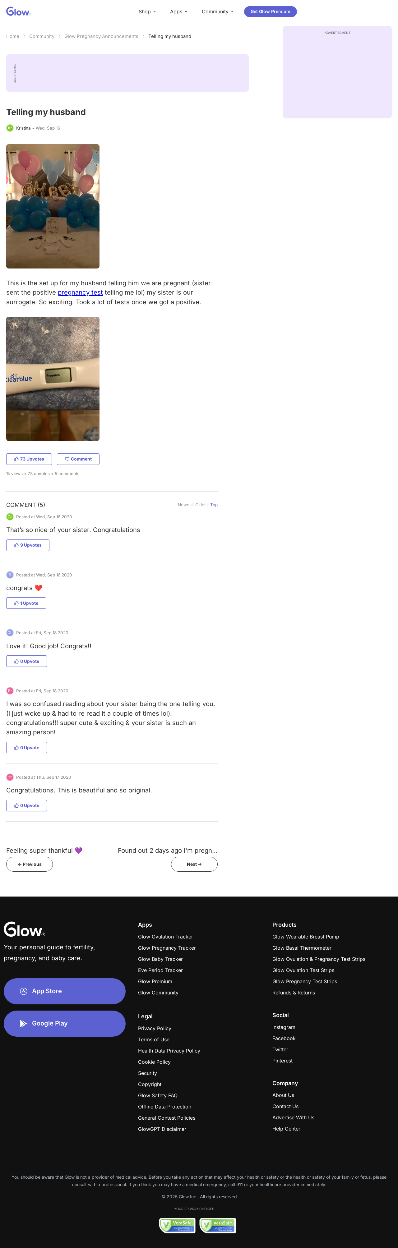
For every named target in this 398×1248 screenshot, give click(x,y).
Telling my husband (169, 36)
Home (12, 36)
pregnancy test (80, 292)
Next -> (194, 864)
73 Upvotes (29, 458)
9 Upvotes (28, 545)
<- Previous (30, 864)
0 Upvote (26, 661)
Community (41, 36)
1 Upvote (26, 603)
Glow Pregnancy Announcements (101, 36)
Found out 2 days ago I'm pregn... (168, 850)
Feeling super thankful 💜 (44, 850)
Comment (78, 458)
